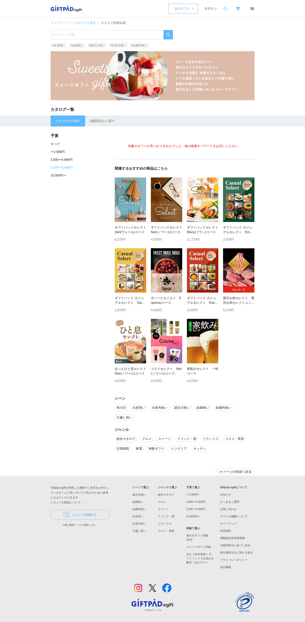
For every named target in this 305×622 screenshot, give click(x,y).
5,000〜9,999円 (62, 167)
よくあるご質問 (229, 501)
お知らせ (225, 494)
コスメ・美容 (166, 530)
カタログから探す (67, 121)
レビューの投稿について (68, 502)
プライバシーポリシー (234, 559)
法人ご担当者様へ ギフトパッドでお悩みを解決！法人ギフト (200, 558)
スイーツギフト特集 (198, 546)
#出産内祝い (118, 45)
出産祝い (137, 516)
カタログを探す (85, 23)
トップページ (60, 23)
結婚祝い (137, 501)
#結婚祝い (77, 45)
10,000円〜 (58, 175)
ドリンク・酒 (166, 516)
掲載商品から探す (102, 121)
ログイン (210, 8)
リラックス (165, 523)
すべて (55, 144)
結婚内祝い (139, 509)
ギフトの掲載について (234, 516)
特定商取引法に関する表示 (236, 552)
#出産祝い (59, 45)
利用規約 (225, 530)
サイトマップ (228, 523)
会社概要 (225, 567)
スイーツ (163, 509)
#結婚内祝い (139, 45)
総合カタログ (166, 494)
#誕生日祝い (97, 45)
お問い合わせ (228, 509)
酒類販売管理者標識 (232, 538)
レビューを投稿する (80, 515)
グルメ (162, 501)
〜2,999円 (58, 152)
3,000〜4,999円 (62, 159)
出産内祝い (139, 523)
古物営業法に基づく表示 (235, 545)
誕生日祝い (139, 494)
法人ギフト (182, 8)
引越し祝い (139, 530)
